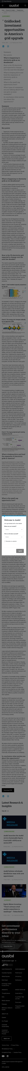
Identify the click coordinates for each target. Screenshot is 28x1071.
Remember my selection (11, 541)
